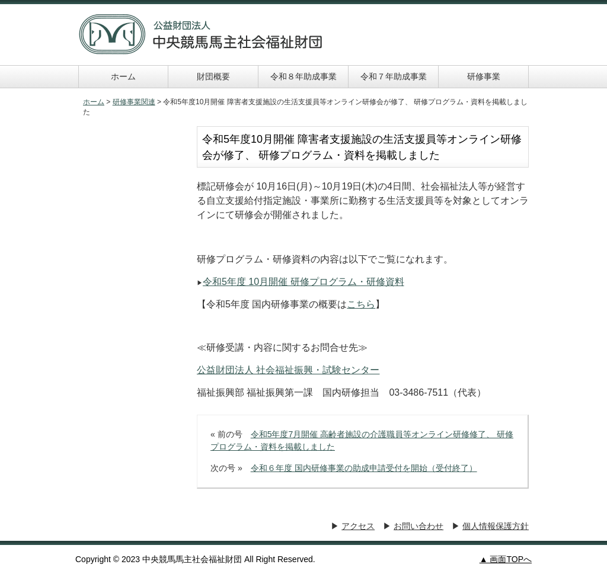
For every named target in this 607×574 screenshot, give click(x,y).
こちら (361, 304)
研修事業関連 (134, 102)
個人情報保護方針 (495, 526)
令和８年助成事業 (303, 76)
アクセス (358, 526)
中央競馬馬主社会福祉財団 (201, 34)
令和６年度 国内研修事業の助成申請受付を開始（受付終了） (364, 468)
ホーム (123, 76)
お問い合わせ (418, 526)
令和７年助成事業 (393, 76)
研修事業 (483, 76)
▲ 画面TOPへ (506, 559)
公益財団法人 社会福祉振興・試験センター (288, 370)
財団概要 (213, 76)
